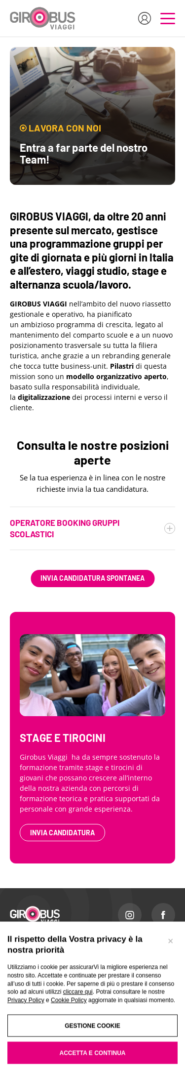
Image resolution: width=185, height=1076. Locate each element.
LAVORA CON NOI (122, 976)
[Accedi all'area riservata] (144, 18)
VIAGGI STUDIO (31, 1015)
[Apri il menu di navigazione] (167, 18)
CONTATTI (112, 963)
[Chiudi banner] (170, 1061)
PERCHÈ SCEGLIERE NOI (132, 950)
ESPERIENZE (28, 976)
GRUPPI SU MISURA (37, 989)
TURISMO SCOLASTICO (42, 950)
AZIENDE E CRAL (34, 1002)
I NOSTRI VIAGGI (32, 963)
